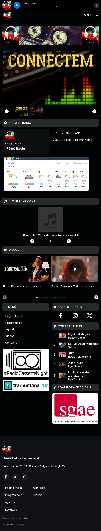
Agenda (10, 329)
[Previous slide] (5, 297)
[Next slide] (94, 111)
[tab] (37, 297)
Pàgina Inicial (14, 316)
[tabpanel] (26, 274)
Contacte (11, 342)
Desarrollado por (13, 525)
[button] (21, 111)
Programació (13, 322)
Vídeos (9, 336)
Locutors (11, 509)
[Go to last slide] (7, 111)
